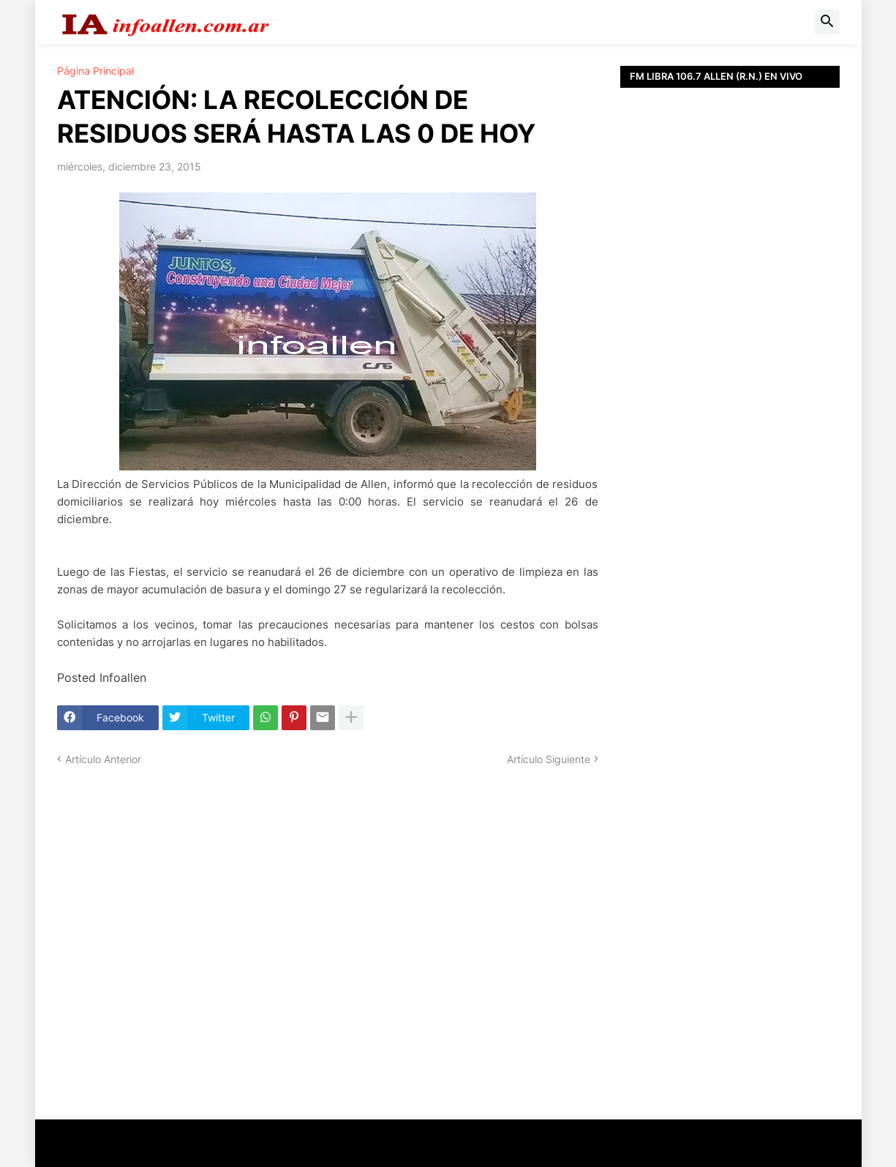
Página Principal (95, 71)
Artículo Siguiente (548, 759)
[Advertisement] (730, 417)
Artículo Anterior (103, 759)
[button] (827, 22)
